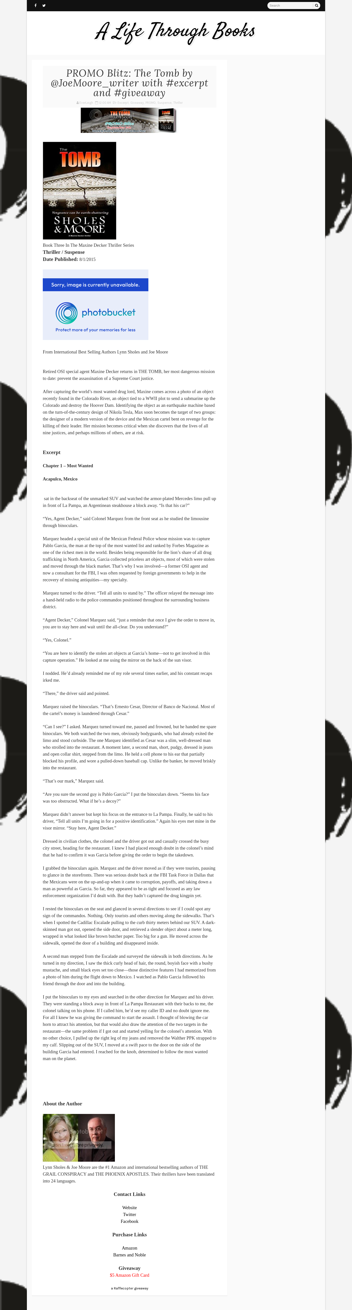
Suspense (164, 103)
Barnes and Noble (129, 1254)
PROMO (150, 103)
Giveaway (137, 103)
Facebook (130, 1221)
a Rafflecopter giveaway (129, 1288)
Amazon (129, 1248)
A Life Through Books (176, 31)
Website (129, 1207)
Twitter (129, 1214)
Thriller (178, 103)
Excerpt (123, 103)
